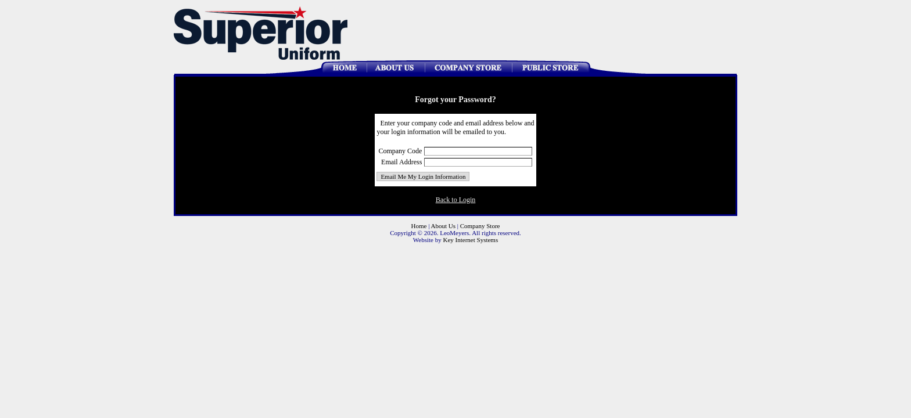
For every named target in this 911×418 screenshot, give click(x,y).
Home (419, 225)
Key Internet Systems (470, 239)
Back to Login (456, 200)
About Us (443, 225)
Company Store (480, 225)
